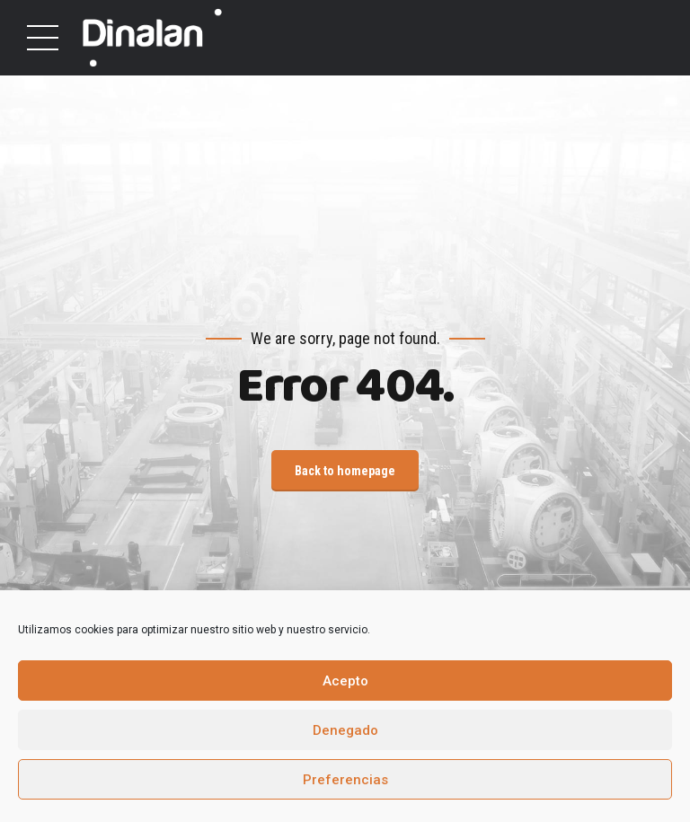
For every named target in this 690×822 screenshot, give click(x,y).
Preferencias (345, 780)
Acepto (345, 681)
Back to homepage (345, 471)
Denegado (345, 730)
